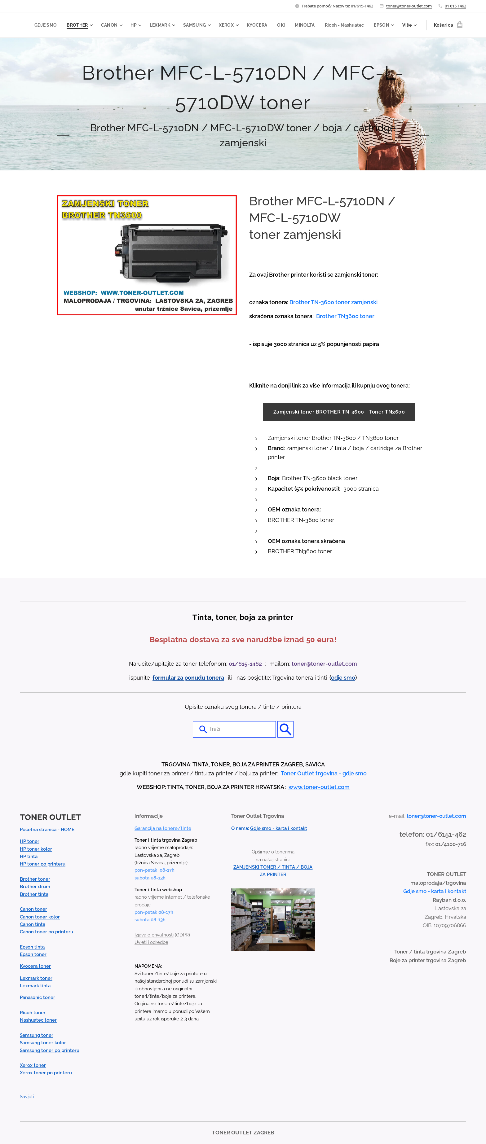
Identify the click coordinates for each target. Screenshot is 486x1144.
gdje (337, 677)
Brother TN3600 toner (345, 316)
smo (349, 677)
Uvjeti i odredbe (151, 942)
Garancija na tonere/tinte (163, 828)
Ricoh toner (33, 1013)
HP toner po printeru (42, 864)
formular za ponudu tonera (188, 677)
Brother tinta (34, 894)
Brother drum (35, 887)
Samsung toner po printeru (49, 1050)
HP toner (29, 841)
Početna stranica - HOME (47, 830)
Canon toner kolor (40, 917)
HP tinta (29, 857)
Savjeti (27, 1097)
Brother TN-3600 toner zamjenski (333, 302)
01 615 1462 (455, 6)
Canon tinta (32, 924)
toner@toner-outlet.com (409, 6)
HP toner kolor (36, 849)
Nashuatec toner (38, 1020)
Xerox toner (33, 1065)
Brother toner (35, 879)
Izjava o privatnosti (154, 935)
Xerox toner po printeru (46, 1073)
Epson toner (33, 955)
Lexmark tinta (35, 986)
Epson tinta (32, 947)
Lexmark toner (36, 978)
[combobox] (234, 729)
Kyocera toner (35, 966)
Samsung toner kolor (43, 1043)
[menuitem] (67, 25)
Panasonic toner (37, 998)
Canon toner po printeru (46, 932)
